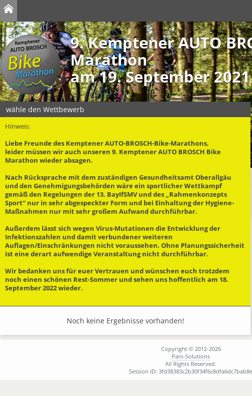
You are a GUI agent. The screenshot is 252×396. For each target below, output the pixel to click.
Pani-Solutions (191, 356)
